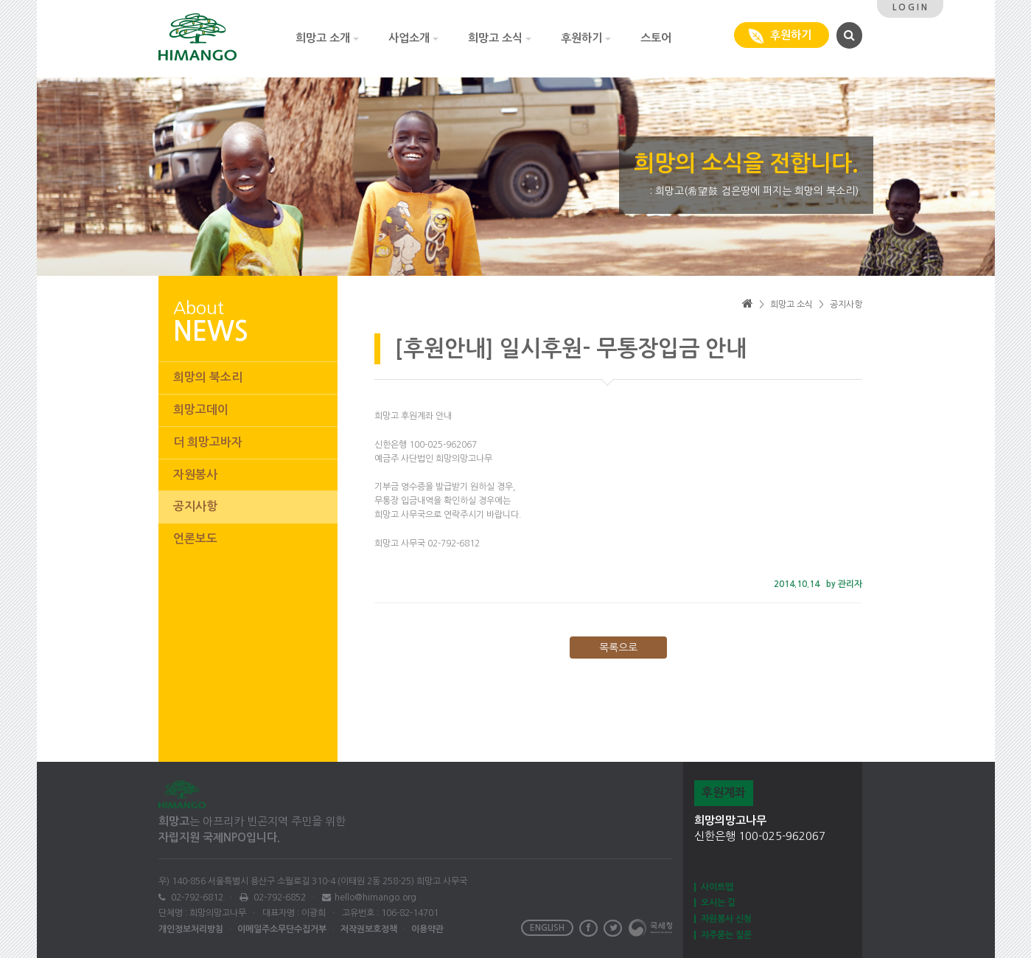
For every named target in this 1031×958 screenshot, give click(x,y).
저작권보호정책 (368, 929)
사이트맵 (717, 887)
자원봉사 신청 (726, 918)
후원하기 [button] (781, 36)
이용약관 (427, 929)
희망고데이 (200, 409)
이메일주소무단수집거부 (281, 929)
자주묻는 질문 (726, 935)
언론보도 (195, 538)
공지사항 (195, 506)
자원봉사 (195, 474)
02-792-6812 (196, 897)
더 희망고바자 (207, 442)
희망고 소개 (327, 38)
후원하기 (586, 38)
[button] (847, 34)
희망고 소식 (499, 38)
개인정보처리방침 (190, 929)
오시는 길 (718, 902)
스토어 (655, 38)
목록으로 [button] (618, 647)
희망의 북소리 (207, 377)
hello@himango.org (375, 897)
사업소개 (413, 38)
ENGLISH (547, 927)
